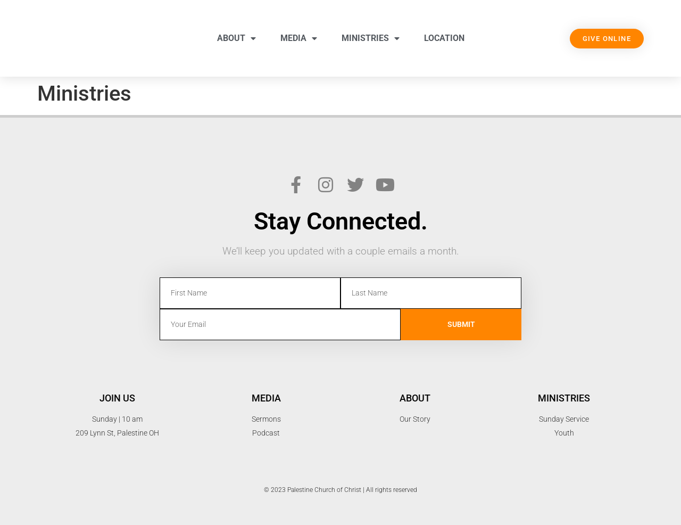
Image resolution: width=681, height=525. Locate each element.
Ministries (371, 38)
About (236, 38)
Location (444, 38)
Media (298, 38)
